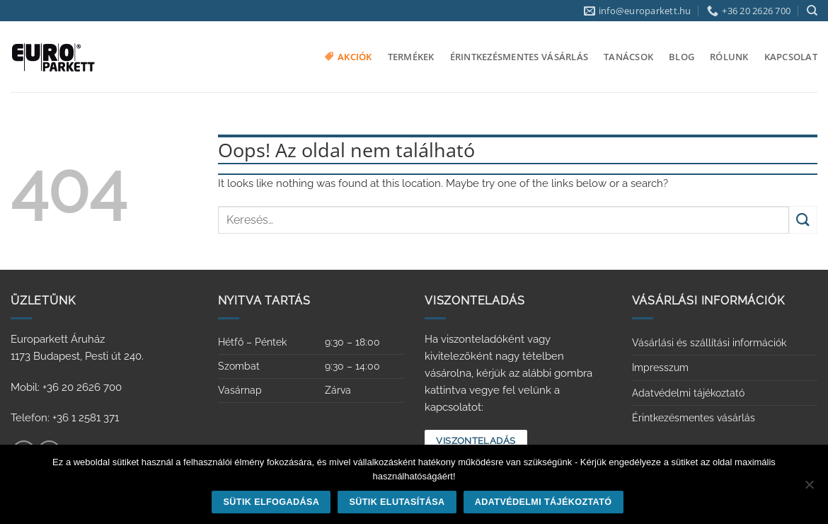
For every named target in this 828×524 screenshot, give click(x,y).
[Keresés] (812, 11)
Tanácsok (628, 56)
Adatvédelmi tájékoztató (688, 393)
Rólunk (729, 56)
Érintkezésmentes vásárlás (519, 56)
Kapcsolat (790, 56)
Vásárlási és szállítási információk (709, 342)
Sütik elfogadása (272, 502)
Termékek (411, 56)
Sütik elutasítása (396, 502)
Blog (681, 56)
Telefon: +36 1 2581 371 (65, 417)
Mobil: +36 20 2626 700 (66, 387)
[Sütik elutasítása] (808, 488)
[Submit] (803, 220)
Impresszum (660, 367)
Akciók (348, 56)
